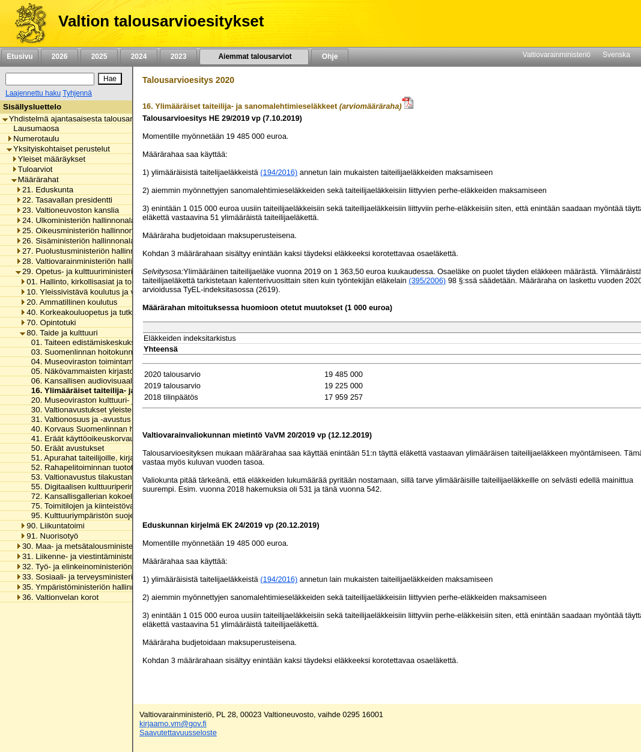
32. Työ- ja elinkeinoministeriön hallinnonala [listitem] (96, 566)
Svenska (616, 54)
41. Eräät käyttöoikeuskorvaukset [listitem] (87, 438)
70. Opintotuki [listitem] (48, 322)
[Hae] (110, 79)
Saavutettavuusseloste (178, 732)
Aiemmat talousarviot (254, 56)
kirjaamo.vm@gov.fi (173, 723)
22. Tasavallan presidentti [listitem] (64, 199)
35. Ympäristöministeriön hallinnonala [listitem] (85, 587)
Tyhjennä (77, 93)
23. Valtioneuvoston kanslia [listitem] (67, 210)
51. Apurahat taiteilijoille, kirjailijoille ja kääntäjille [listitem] (113, 457)
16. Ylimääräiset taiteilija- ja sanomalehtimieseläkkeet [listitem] (129, 390)
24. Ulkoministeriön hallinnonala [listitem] (75, 220)
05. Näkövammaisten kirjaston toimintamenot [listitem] (108, 371)
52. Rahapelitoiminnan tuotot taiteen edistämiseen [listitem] (117, 467)
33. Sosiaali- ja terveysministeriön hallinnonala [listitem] (101, 576)
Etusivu (19, 56)
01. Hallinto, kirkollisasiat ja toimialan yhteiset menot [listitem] (115, 281)
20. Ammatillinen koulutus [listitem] (68, 302)
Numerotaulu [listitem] (33, 138)
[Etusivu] (26, 23)
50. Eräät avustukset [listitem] (65, 448)
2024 (139, 56)
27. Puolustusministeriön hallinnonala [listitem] (85, 250)
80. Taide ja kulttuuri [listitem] (58, 332)
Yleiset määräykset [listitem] (48, 159)
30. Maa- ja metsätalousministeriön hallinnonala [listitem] (104, 546)
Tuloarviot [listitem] (32, 169)
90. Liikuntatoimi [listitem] (52, 525)
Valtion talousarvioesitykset (161, 21)
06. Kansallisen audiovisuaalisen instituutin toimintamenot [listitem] (130, 380)
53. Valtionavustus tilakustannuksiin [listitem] (91, 476)
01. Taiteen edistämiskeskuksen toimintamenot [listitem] (110, 342)
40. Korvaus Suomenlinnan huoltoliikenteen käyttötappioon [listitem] (132, 428)
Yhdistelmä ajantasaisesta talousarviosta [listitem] (78, 118)
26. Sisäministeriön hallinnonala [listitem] (75, 240)
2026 (59, 56)
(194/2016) (278, 172)
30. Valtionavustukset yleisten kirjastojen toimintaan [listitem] (119, 409)
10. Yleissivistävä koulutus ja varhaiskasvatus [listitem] (104, 291)
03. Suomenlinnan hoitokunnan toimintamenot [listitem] (109, 351)
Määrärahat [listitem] (35, 179)
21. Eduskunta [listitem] (44, 189)
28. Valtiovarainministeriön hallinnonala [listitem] (88, 261)
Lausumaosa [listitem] (33, 128)
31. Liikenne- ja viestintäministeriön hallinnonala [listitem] (104, 556)
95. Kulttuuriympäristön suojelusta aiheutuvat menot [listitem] (120, 515)
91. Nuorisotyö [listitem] (49, 535)
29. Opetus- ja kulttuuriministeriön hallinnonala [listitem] (101, 271)
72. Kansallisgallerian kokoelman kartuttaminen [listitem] (112, 496)
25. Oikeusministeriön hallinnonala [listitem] (80, 230)
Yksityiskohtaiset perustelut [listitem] (58, 148)
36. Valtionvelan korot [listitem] (57, 597)
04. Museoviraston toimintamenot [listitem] (87, 361)
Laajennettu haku (33, 93)
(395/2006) (427, 280)
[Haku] (49, 79)
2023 (178, 56)
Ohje (330, 56)
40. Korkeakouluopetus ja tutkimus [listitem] (84, 312)
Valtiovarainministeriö (557, 54)
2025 (99, 56)
